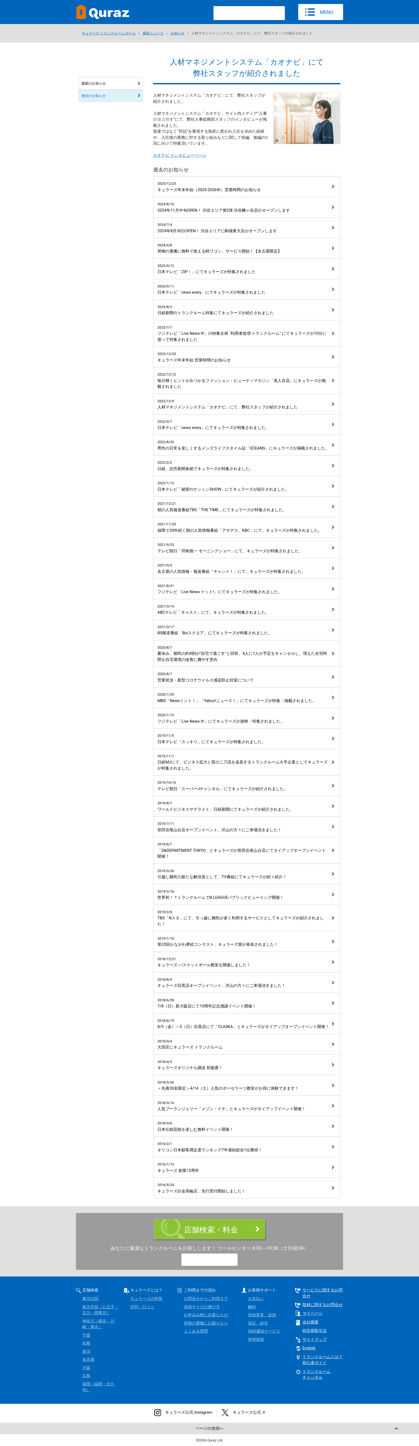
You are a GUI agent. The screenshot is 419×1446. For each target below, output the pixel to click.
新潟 (86, 1351)
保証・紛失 (258, 1323)
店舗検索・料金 (211, 1229)
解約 (252, 1307)
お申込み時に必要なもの (206, 1315)
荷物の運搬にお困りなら (206, 1323)
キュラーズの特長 (146, 1298)
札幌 (86, 1343)
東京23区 (90, 1298)
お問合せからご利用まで (206, 1298)
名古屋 (88, 1359)
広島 (86, 1375)
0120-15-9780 (214, 1260)
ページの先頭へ (210, 1428)
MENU (326, 12)
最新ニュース (153, 33)
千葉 (86, 1335)
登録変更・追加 (262, 1315)
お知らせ (177, 33)
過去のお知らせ (94, 96)
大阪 (86, 1367)
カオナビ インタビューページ (179, 155)
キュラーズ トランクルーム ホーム (108, 33)
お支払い (256, 1298)
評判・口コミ (142, 1307)
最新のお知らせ (94, 83)
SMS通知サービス (264, 1331)
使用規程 (256, 1339)
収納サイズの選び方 (202, 1307)
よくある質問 (196, 1331)
